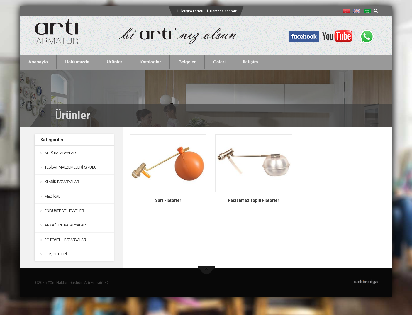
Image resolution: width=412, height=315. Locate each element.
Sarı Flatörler (168, 200)
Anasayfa (38, 61)
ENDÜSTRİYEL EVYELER (64, 210)
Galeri (219, 61)
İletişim (250, 61)
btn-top (206, 270)
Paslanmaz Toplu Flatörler (254, 200)
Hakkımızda (77, 61)
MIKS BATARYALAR (60, 152)
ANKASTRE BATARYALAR (65, 224)
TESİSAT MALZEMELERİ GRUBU (71, 167)
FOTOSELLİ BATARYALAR (66, 239)
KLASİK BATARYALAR (62, 181)
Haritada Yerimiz (223, 11)
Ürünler (114, 61)
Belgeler (187, 61)
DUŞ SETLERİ (56, 253)
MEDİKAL (52, 196)
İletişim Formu (191, 11)
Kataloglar (150, 61)
